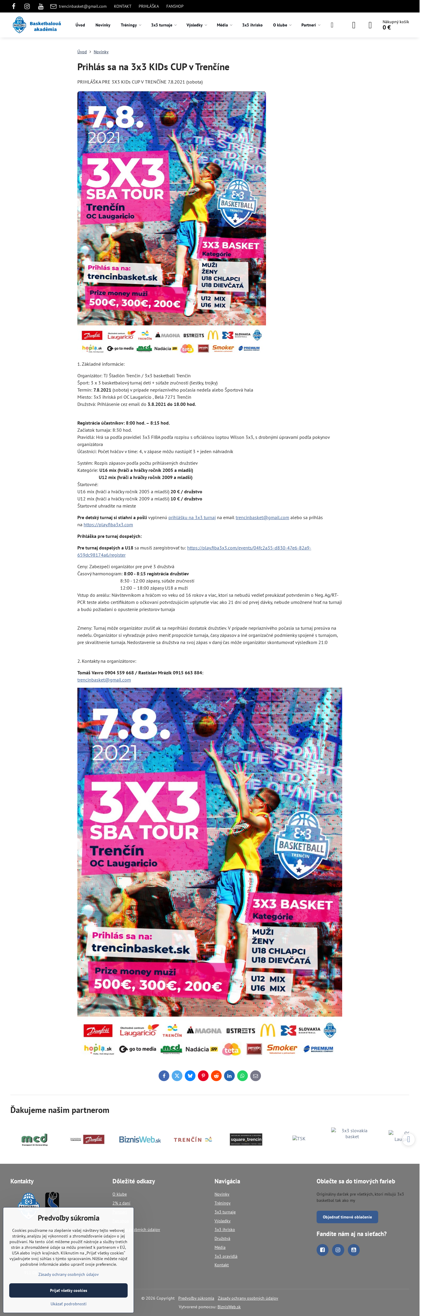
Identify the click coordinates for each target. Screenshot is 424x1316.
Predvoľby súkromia (196, 1298)
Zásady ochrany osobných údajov (248, 1298)
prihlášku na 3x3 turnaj (192, 517)
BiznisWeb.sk (229, 1306)
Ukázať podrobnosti (69, 1303)
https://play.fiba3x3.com (108, 524)
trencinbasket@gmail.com (262, 517)
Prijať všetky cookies (68, 1290)
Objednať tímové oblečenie (347, 1217)
